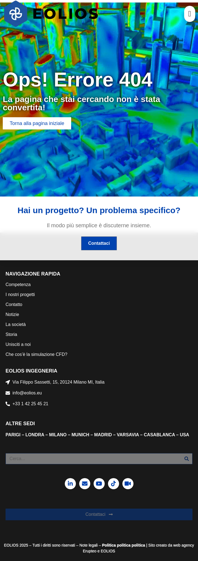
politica (123, 545)
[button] (189, 14)
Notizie (12, 314)
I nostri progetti (20, 294)
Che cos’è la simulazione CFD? (36, 354)
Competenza (18, 284)
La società (16, 324)
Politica (109, 545)
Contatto (14, 304)
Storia (11, 334)
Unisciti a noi (18, 344)
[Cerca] (186, 458)
